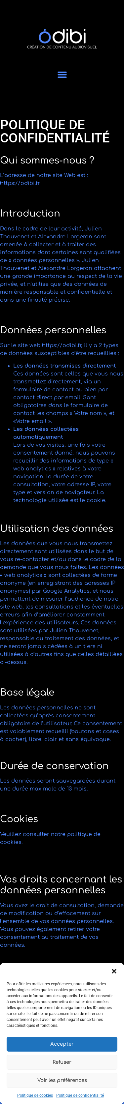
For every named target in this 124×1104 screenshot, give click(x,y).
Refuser (62, 1062)
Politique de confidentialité (80, 1095)
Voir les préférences (62, 1080)
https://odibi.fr (20, 183)
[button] (114, 971)
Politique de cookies (35, 1095)
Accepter (62, 1044)
